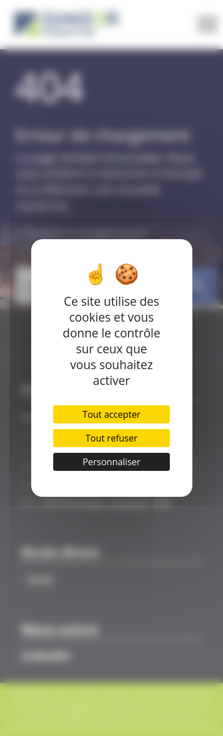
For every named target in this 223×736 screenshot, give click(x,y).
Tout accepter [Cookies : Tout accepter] (111, 414)
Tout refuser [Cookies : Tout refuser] (111, 438)
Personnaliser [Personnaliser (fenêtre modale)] (111, 462)
